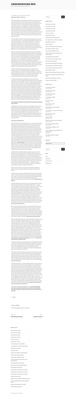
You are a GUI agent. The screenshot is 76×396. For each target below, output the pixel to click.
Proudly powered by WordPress (17, 393)
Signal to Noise (21, 142)
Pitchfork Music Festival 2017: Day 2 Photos (54, 65)
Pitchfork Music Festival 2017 (51, 61)
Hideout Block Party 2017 (50, 42)
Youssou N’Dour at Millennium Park (52, 50)
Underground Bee (23, 4)
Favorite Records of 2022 (50, 26)
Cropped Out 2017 (49, 44)
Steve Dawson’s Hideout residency (52, 48)
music (14, 297)
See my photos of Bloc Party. (17, 120)
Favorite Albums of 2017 (50, 35)
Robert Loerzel (26, 15)
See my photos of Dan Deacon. (18, 203)
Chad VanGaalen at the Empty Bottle (52, 37)
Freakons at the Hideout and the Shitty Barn (54, 46)
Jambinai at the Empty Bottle (51, 80)
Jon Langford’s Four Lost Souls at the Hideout (54, 39)
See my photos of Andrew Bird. (20, 283)
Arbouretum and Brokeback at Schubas (53, 78)
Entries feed (48, 158)
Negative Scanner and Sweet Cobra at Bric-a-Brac (55, 72)
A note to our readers (49, 33)
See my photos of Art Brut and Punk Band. (20, 237)
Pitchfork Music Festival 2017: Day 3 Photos (54, 63)
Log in (47, 156)
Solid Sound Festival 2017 (50, 70)
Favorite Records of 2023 (50, 24)
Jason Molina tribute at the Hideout (52, 56)
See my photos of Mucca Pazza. (33, 216)
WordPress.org (48, 163)
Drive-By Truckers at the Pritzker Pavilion (53, 58)
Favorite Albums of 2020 (50, 30)
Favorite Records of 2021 (50, 28)
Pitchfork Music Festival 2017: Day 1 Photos (54, 67)
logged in (19, 307)
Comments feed (49, 160)
